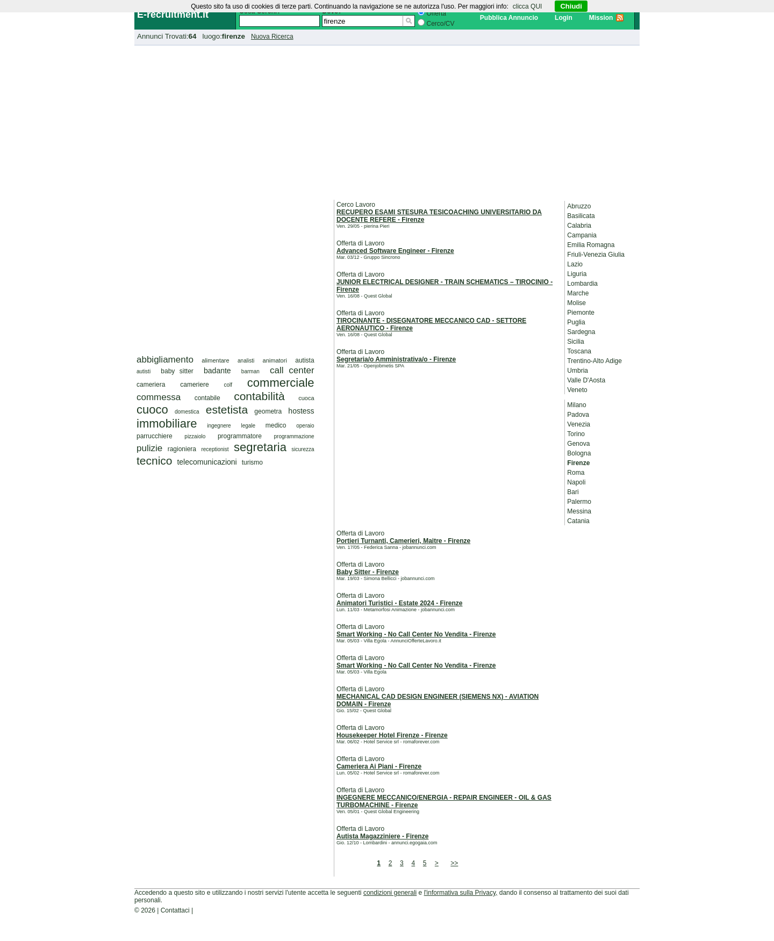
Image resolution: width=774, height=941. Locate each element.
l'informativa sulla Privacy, (461, 892)
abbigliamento (165, 359)
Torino (576, 434)
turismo (252, 462)
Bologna (579, 453)
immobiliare (167, 423)
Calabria (579, 225)
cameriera (151, 384)
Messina (579, 511)
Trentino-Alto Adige (594, 361)
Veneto (577, 390)
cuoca (306, 398)
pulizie (149, 448)
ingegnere (219, 426)
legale (248, 426)
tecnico (155, 460)
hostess (301, 411)
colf (228, 385)
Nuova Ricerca (272, 36)
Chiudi (571, 6)
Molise (576, 303)
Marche (578, 293)
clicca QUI (527, 6)
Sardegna (581, 332)
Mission (601, 17)
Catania (578, 521)
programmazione (294, 436)
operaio (305, 426)
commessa (159, 397)
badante (217, 370)
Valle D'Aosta (586, 380)
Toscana (579, 351)
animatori (275, 360)
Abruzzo (579, 206)
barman (250, 371)
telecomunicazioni (206, 462)
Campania (582, 235)
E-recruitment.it (173, 14)
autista (304, 360)
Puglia (576, 322)
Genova (578, 443)
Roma (575, 472)
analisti (246, 361)
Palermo (579, 501)
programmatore (240, 436)
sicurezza (302, 449)
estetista (227, 409)
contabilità (259, 396)
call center (292, 370)
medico (276, 425)
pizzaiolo (194, 436)
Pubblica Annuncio (509, 17)
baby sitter (177, 371)
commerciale (280, 382)
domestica (187, 412)
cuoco (152, 409)
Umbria (577, 370)
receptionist (214, 449)
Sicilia (575, 341)
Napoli (576, 482)
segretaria (260, 447)
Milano (576, 405)
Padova (578, 414)
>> (454, 863)
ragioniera (182, 449)
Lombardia (582, 283)
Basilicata (580, 216)
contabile (207, 398)
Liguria (576, 274)
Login (563, 17)
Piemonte (580, 312)
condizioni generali (390, 892)
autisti (143, 371)
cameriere (194, 384)
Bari (572, 492)
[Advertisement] (387, 121)
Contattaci (175, 910)
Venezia (578, 424)
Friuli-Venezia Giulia (596, 254)
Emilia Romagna (590, 245)
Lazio (575, 264)
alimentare (215, 360)
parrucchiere (155, 436)
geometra (268, 411)
